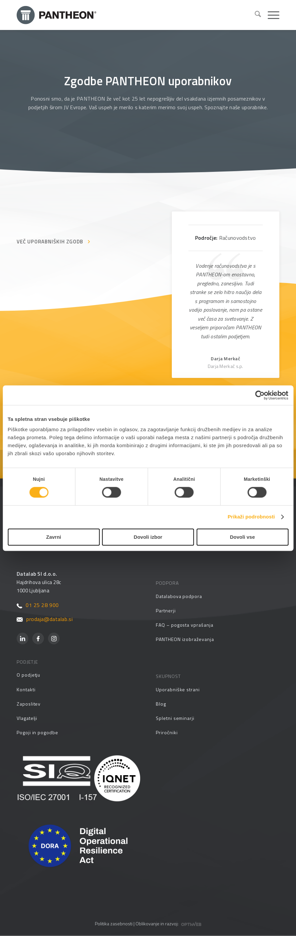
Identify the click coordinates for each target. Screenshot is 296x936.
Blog (161, 703)
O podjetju (28, 674)
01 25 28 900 (38, 605)
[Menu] (270, 15)
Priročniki (166, 732)
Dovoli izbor (148, 537)
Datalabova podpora (179, 596)
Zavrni (53, 537)
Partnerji (165, 610)
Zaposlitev (29, 703)
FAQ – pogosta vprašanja (184, 624)
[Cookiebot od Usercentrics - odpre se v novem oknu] (259, 395)
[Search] (254, 15)
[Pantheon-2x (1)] (133, 15)
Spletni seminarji (175, 718)
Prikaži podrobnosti (251, 517)
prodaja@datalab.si (45, 619)
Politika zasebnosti (114, 923)
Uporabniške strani (178, 689)
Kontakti (26, 689)
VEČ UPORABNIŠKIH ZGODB (50, 241)
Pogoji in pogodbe (37, 732)
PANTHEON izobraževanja (185, 639)
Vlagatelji (27, 718)
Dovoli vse (242, 537)
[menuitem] (254, 15)
